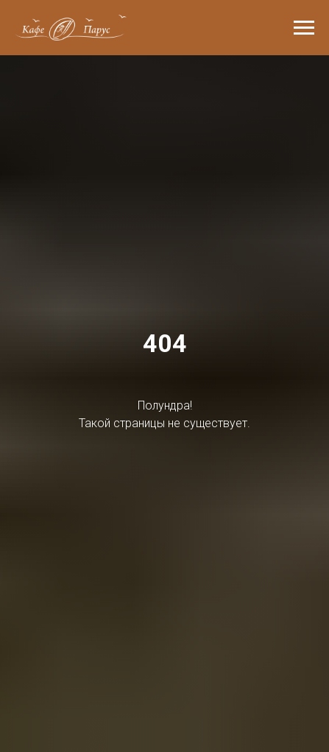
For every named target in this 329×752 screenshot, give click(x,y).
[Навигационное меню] (304, 28)
